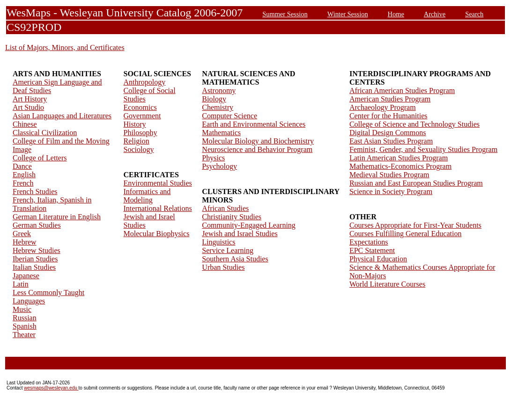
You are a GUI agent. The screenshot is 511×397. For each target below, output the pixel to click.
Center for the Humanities (388, 116)
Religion (136, 141)
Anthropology (145, 82)
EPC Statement (372, 250)
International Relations (158, 208)
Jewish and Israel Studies (239, 234)
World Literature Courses (387, 284)
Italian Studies (34, 267)
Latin (21, 284)
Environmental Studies (158, 183)
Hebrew (25, 242)
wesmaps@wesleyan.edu (51, 387)
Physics (213, 158)
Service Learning (227, 250)
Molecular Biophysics (157, 234)
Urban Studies (223, 267)
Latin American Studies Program (398, 158)
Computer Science (229, 116)
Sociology (139, 149)
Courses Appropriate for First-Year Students (415, 225)
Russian (25, 318)
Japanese (26, 276)
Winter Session (347, 14)
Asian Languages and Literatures (62, 116)
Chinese (25, 124)
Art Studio (28, 107)
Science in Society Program (390, 191)
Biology (214, 99)
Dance (22, 166)
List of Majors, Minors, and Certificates (65, 47)
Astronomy (219, 90)
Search (474, 14)
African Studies (225, 208)
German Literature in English (57, 217)
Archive (434, 14)
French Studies (35, 191)
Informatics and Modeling (147, 196)
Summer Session (284, 14)
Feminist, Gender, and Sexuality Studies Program (423, 149)
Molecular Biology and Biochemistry (258, 141)
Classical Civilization (45, 133)
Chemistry (217, 107)
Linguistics (218, 242)
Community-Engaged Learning (249, 225)
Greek (22, 234)
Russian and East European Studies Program (416, 183)
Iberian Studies (35, 259)
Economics (140, 107)
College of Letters (40, 158)
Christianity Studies (231, 217)
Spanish (25, 326)
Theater (24, 335)
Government (142, 116)
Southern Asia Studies (235, 259)
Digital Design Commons (387, 133)
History (135, 124)
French (23, 183)
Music (22, 309)
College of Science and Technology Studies (414, 124)
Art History (30, 99)
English (24, 175)
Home (396, 14)
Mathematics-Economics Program (400, 166)
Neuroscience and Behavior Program (257, 149)
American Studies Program (389, 99)
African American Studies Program (402, 90)
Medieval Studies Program (389, 175)
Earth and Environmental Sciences (253, 124)
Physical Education (378, 259)
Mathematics (221, 133)
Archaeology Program (382, 107)
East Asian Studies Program (391, 141)
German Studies (37, 225)
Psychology (219, 166)
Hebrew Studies (36, 250)
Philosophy (140, 133)
